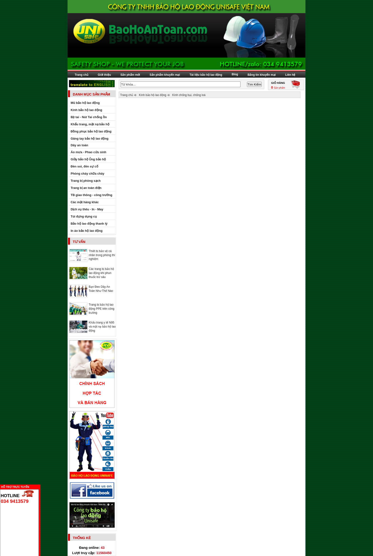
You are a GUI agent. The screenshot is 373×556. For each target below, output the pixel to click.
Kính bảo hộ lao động (152, 95)
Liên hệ (290, 74)
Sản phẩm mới (130, 74)
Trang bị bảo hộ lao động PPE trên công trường (101, 308)
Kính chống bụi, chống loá (189, 95)
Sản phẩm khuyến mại (165, 74)
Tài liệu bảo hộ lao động (206, 74)
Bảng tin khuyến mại (262, 74)
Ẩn (41, 486)
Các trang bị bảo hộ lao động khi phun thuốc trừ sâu (101, 273)
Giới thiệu (104, 74)
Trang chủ (81, 74)
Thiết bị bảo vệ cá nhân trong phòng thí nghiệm (102, 255)
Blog (235, 74)
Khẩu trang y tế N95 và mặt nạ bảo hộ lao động (102, 326)
